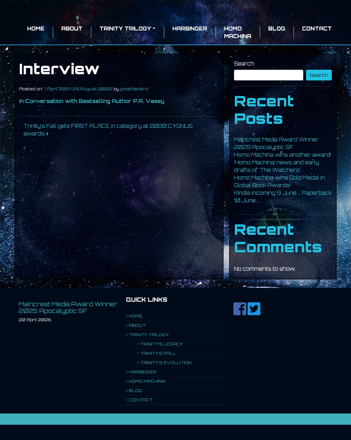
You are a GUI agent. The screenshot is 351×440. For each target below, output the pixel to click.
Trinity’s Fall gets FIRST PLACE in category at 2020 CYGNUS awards (108, 130)
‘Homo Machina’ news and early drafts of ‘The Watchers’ (276, 166)
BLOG (276, 28)
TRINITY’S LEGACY (161, 344)
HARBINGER (189, 28)
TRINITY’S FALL (158, 353)
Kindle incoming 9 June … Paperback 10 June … (283, 196)
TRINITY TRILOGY (125, 28)
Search (244, 63)
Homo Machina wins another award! (282, 155)
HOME (35, 28)
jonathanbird (134, 88)
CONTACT (317, 28)
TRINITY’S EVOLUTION (166, 362)
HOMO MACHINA (237, 32)
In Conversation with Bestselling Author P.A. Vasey (91, 101)
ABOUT (72, 28)
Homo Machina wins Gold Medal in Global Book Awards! (279, 181)
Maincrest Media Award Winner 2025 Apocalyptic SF (276, 143)
